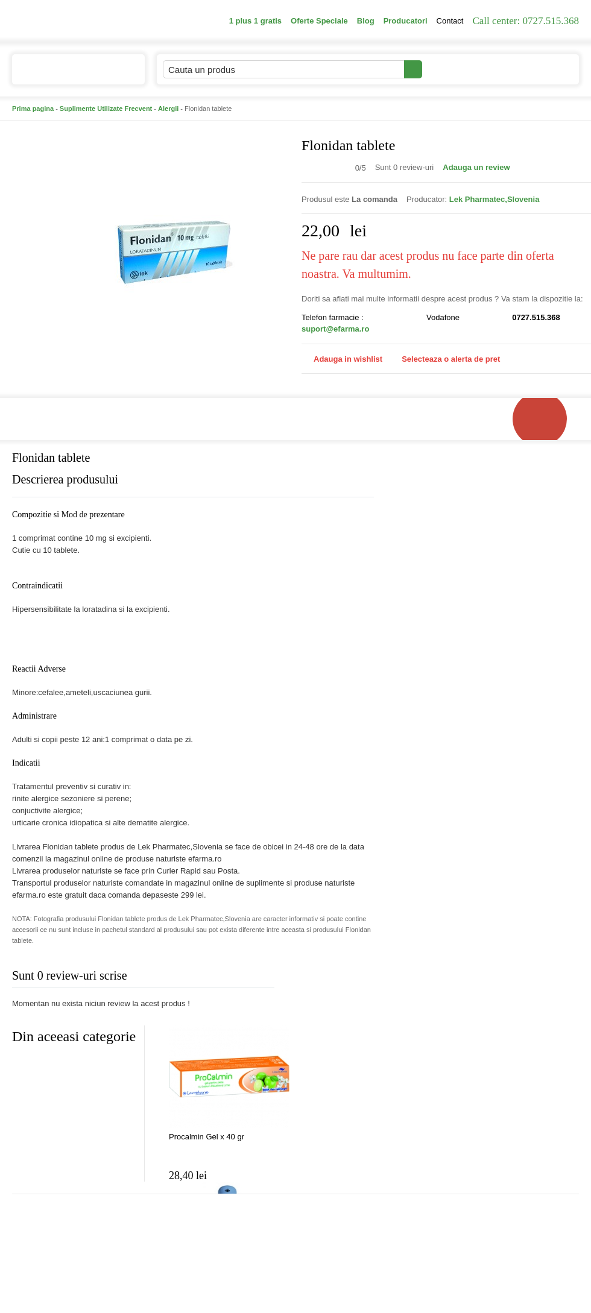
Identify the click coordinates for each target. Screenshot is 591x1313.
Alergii (168, 108)
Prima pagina (33, 108)
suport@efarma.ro (335, 328)
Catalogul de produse (70, 74)
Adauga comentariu (331, 978)
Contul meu (463, 69)
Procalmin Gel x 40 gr (206, 1136)
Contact (450, 20)
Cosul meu (538, 69)
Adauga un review (476, 167)
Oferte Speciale (319, 20)
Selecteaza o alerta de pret (445, 359)
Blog (366, 20)
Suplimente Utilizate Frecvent (106, 108)
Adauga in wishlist (342, 359)
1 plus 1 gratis (255, 20)
